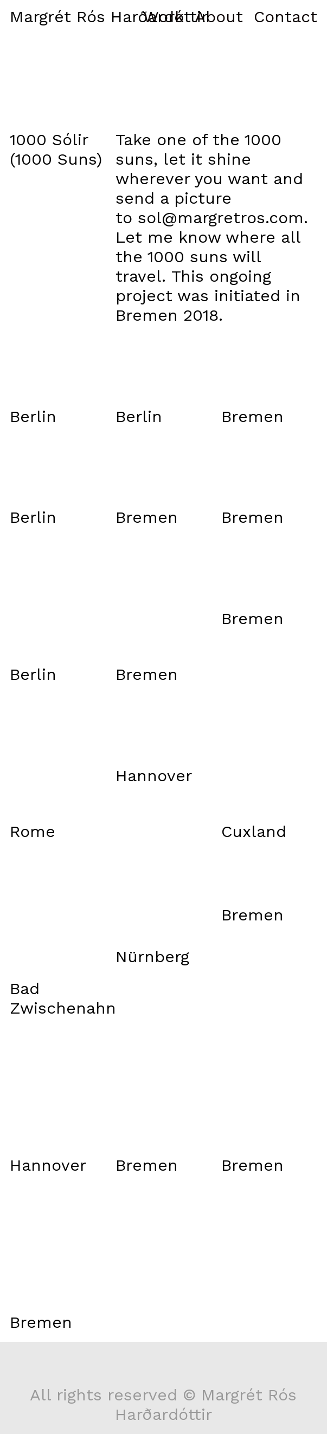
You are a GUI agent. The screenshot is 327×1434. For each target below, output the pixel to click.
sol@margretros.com (221, 217)
